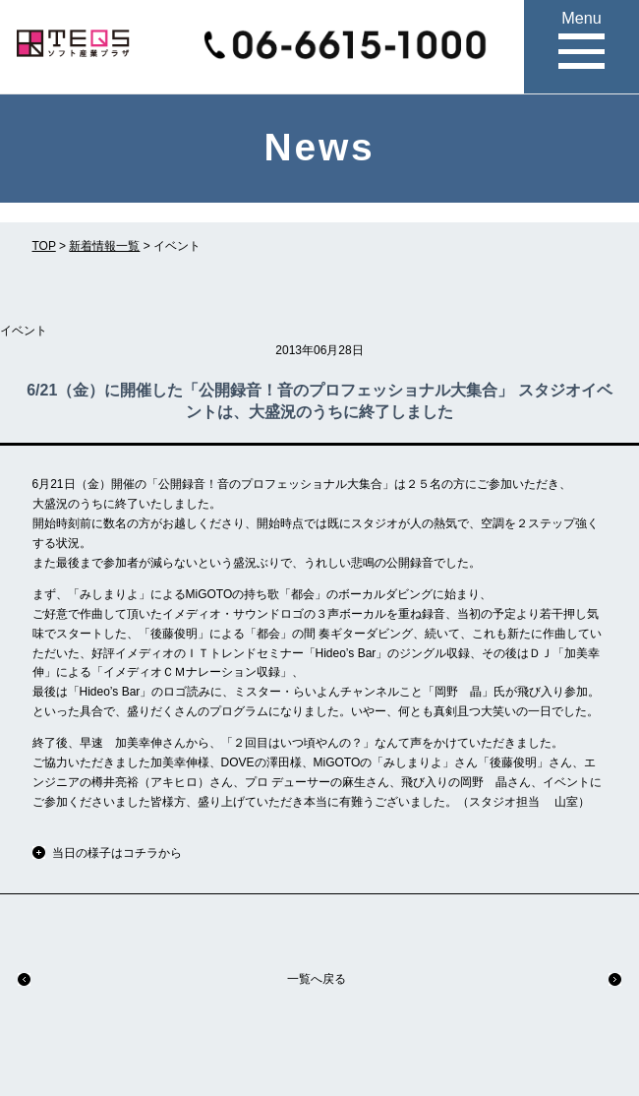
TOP (44, 246)
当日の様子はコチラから (117, 853)
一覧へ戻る (316, 979)
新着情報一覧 (104, 246)
